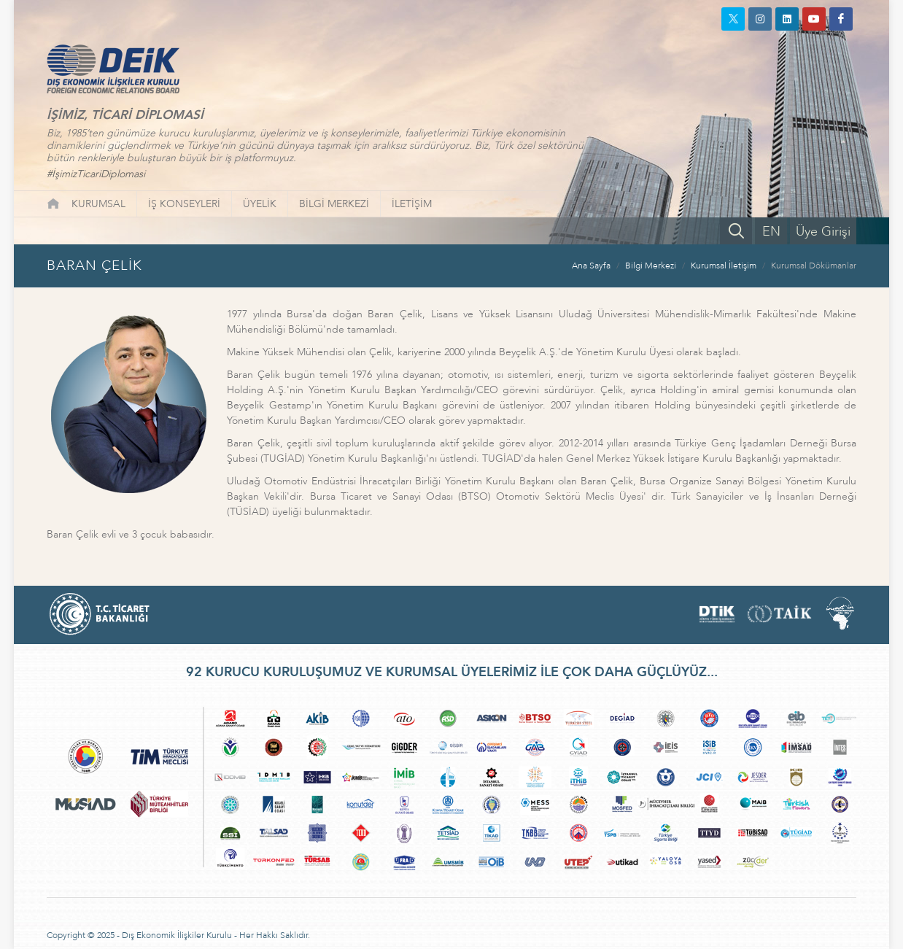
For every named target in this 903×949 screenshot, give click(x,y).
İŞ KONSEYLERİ (184, 204)
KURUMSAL (98, 204)
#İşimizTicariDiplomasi (96, 174)
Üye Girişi (823, 231)
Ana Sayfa (591, 265)
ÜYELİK (259, 204)
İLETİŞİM (412, 204)
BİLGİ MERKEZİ (334, 204)
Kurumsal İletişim (723, 265)
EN (771, 231)
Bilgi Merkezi (650, 265)
